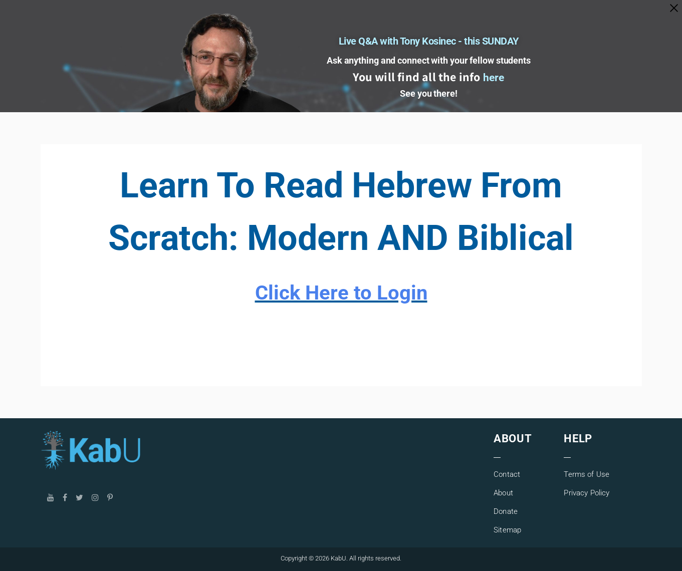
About (503, 492)
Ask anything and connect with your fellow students (429, 60)
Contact (507, 474)
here (494, 82)
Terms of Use (586, 474)
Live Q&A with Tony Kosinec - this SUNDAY (428, 36)
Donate (506, 511)
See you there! (429, 98)
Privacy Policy (586, 492)
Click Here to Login (341, 293)
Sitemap (507, 529)
